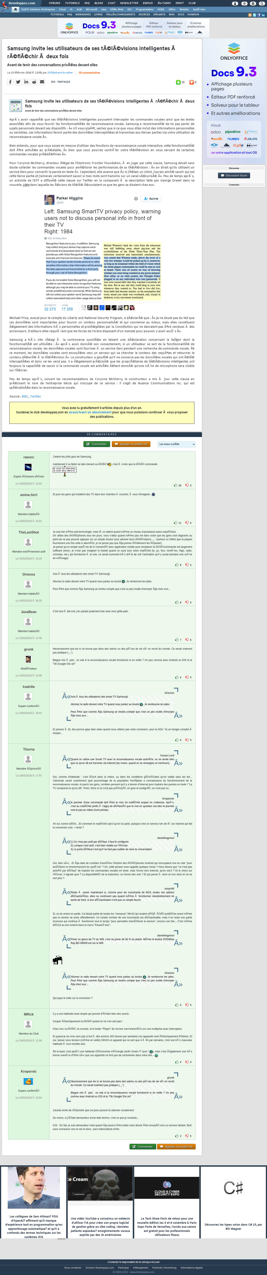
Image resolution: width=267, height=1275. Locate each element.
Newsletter (129, 3)
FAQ (87, 3)
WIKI (172, 14)
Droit (179, 3)
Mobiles (184, 9)
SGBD (160, 9)
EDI (129, 9)
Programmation (144, 9)
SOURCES (144, 14)
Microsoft (91, 9)
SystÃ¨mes (199, 9)
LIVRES (98, 14)
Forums (54, 3)
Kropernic (29, 1079)
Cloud (62, 9)
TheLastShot (29, 540)
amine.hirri (28, 502)
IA (71, 9)
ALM (79, 9)
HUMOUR (193, 14)
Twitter (35, 399)
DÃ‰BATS (159, 14)
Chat (111, 3)
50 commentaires (89, 75)
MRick (29, 1022)
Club (192, 3)
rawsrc (28, 465)
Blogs (98, 3)
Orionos (28, 582)
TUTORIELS (57, 14)
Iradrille (29, 695)
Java (103, 9)
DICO (181, 14)
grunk (28, 657)
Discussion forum (234, 175)
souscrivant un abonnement (90, 415)
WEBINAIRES (83, 14)
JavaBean (29, 619)
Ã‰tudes (164, 3)
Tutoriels (72, 3)
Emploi (147, 3)
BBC (25, 399)
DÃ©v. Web (116, 9)
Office (172, 9)
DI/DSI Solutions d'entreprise (38, 9)
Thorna (28, 757)
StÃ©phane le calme (59, 75)
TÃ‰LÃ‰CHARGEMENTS (120, 14)
